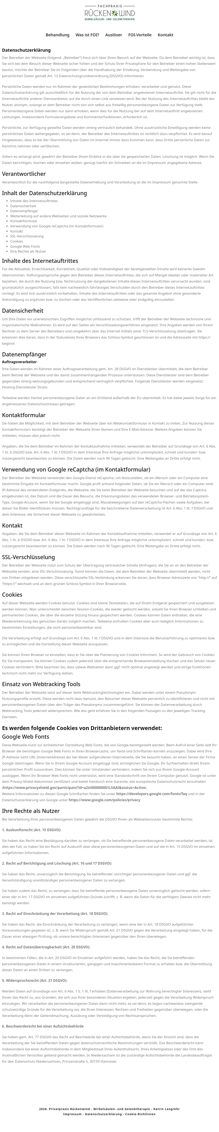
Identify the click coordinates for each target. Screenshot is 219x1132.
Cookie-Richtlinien (140, 1114)
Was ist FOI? (87, 35)
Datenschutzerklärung (103, 1114)
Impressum (72, 1114)
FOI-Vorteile (140, 35)
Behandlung (57, 35)
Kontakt (165, 35)
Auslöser (113, 35)
